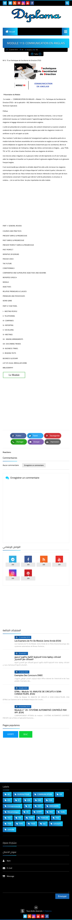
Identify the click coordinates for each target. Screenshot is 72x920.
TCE (9, 818)
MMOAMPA (54, 806)
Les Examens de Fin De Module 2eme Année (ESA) (38, 641)
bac (44, 823)
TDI (19, 818)
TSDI (9, 823)
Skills (62, 812)
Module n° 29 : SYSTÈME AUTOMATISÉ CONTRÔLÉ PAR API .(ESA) (41, 711)
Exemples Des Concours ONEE (29, 675)
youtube (10, 829)
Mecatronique (13, 812)
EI (19, 800)
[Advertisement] (36, 203)
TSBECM (44, 818)
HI (29, 806)
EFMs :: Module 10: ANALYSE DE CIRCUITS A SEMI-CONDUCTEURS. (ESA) (38, 692)
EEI (8, 800)
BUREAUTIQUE (23, 794)
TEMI (30, 818)
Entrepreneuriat (13, 806)
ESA (50, 800)
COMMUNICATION (44, 794)
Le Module (14, 375)
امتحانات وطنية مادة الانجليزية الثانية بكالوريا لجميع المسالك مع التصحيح (38, 658)
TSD (35, 49)
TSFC (21, 823)
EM (28, 800)
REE (51, 812)
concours (57, 823)
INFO (39, 806)
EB (60, 794)
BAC (26, 734)
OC (27, 812)
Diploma (48, 911)
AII (8, 794)
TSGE (32, 823)
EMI (39, 800)
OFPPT (10, 734)
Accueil (12, 31)
